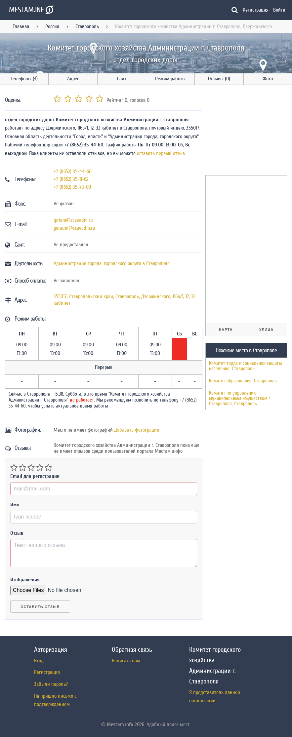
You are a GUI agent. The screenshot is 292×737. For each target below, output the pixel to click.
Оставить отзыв (40, 607)
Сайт (121, 79)
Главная (21, 26)
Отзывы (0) (219, 79)
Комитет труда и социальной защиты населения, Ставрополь (245, 366)
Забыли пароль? (51, 684)
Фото (268, 79)
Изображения (25, 580)
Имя (15, 505)
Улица (266, 329)
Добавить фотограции (136, 430)
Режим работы (170, 79)
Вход (39, 661)
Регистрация (256, 10)
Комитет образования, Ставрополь (243, 381)
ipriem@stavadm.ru (73, 220)
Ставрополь (87, 26)
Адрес (73, 79)
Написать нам (126, 661)
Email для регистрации (35, 476)
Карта (226, 329)
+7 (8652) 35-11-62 (71, 179)
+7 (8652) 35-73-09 (72, 187)
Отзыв (16, 533)
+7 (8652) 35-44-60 (73, 172)
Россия (52, 26)
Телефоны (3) (24, 79)
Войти (279, 10)
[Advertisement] (248, 131)
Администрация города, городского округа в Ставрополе (112, 263)
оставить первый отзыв (161, 153)
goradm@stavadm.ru (74, 228)
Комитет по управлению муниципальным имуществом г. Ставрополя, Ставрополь (240, 398)
